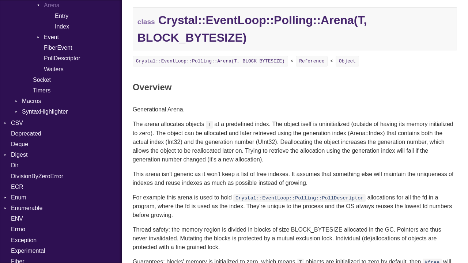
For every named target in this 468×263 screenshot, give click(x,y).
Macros (31, 101)
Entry (61, 16)
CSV (17, 123)
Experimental (28, 251)
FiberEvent (58, 48)
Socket (42, 80)
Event (51, 37)
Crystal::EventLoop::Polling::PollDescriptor (299, 198)
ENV (17, 219)
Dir (14, 165)
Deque (19, 144)
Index (62, 26)
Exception (24, 240)
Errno (18, 229)
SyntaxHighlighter (45, 111)
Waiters (54, 69)
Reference (311, 61)
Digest (19, 155)
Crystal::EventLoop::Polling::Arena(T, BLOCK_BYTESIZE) (210, 61)
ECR (17, 187)
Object (347, 61)
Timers (41, 90)
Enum (18, 197)
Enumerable (26, 208)
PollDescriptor (62, 58)
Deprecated (26, 133)
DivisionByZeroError (37, 176)
